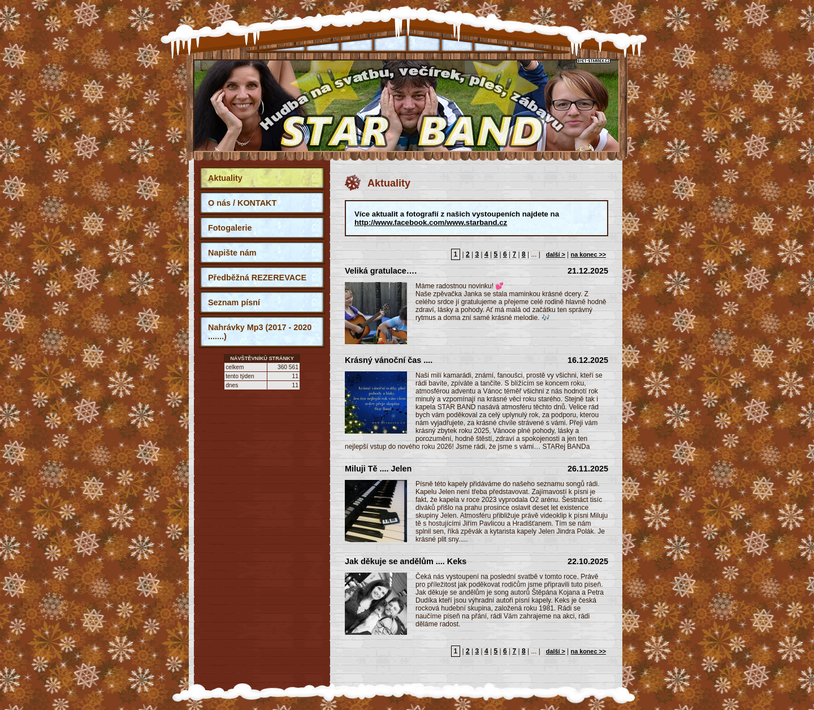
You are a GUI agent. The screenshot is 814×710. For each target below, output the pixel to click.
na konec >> (588, 254)
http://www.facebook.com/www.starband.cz (430, 222)
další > (555, 254)
